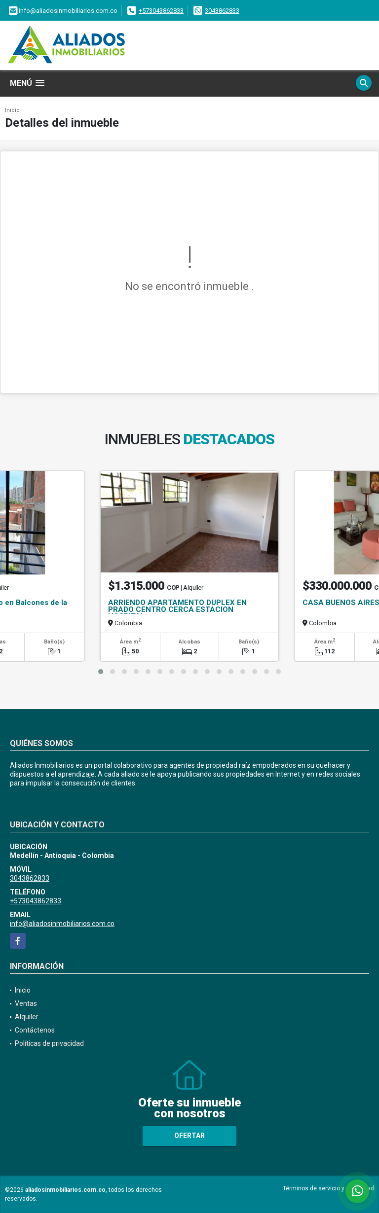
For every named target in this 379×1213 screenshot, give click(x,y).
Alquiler (26, 1017)
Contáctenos (35, 1030)
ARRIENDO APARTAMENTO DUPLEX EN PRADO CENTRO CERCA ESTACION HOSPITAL (177, 609)
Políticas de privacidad (49, 1043)
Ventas (26, 1003)
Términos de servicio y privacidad (328, 1188)
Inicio (12, 110)
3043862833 (222, 10)
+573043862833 (161, 10)
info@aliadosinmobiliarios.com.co (62, 924)
